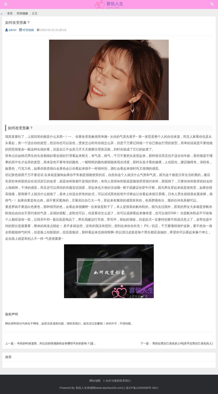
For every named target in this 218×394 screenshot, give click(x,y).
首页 (10, 13)
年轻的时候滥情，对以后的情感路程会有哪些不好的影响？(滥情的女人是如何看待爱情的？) (74, 343)
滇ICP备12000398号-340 (141, 387)
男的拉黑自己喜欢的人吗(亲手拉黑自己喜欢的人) (182, 343)
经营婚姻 (22, 13)
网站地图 (95, 380)
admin (10, 29)
